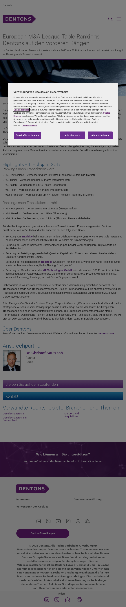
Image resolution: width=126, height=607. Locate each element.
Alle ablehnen (72, 135)
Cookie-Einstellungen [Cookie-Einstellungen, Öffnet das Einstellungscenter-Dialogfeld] (27, 135)
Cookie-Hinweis (21, 109)
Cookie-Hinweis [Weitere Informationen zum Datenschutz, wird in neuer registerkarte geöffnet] (29, 125)
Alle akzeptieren (100, 135)
